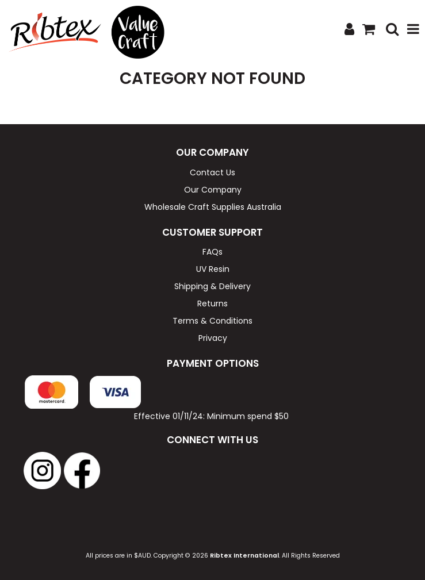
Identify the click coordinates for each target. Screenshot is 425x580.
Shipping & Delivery (212, 286)
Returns (212, 303)
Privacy (212, 338)
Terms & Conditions (212, 321)
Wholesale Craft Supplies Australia (212, 207)
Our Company (213, 189)
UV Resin (212, 269)
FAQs (212, 252)
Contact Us (212, 172)
